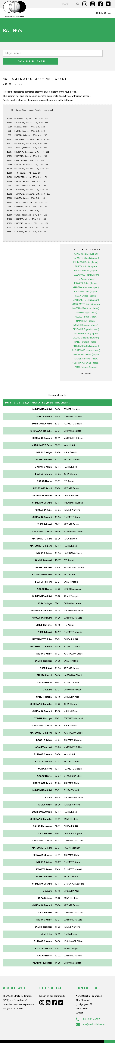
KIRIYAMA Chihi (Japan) (85, 283)
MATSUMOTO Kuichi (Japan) (86, 296)
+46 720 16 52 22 (88, 1011)
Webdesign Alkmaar (21, 1037)
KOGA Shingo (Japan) (85, 288)
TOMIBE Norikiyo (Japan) (86, 350)
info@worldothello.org (90, 1016)
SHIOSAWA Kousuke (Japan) (86, 342)
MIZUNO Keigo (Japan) (86, 304)
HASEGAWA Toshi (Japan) (86, 267)
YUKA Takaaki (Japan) (86, 359)
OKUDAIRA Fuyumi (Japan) (86, 321)
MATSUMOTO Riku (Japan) (86, 292)
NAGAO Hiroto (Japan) (86, 308)
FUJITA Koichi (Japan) (86, 258)
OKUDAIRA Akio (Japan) (86, 325)
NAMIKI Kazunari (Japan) (86, 317)
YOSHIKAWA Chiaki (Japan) (85, 355)
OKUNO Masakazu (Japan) (86, 329)
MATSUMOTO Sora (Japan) (85, 300)
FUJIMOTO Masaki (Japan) (86, 250)
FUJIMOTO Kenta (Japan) (85, 254)
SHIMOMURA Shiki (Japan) (86, 338)
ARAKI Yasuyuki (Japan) (86, 246)
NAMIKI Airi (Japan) (85, 313)
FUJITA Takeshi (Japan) (85, 262)
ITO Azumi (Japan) (86, 271)
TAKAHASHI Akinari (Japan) (85, 346)
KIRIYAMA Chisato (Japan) (86, 279)
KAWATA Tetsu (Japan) (85, 275)
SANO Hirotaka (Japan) (85, 334)
